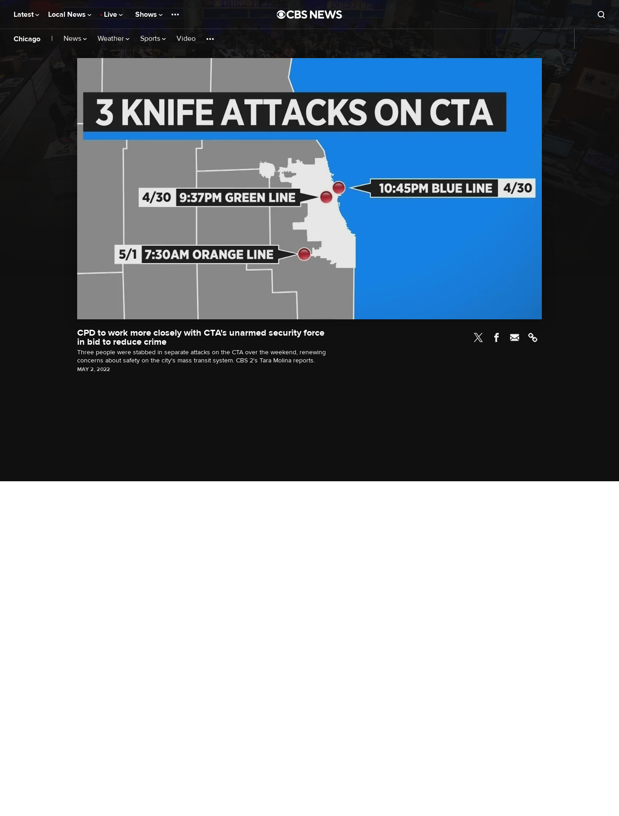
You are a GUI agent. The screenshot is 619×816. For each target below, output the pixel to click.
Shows (148, 14)
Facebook (496, 337)
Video (186, 38)
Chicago (27, 39)
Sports (153, 38)
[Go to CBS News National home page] (309, 14)
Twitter (478, 337)
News (75, 38)
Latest (26, 14)
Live (113, 14)
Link (532, 337)
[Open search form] (601, 14)
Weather (113, 38)
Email (514, 337)
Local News (69, 14)
